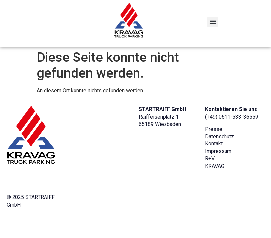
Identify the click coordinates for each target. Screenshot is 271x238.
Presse (213, 129)
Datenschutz (219, 136)
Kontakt (214, 143)
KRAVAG (214, 166)
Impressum (218, 151)
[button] (212, 22)
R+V (210, 158)
